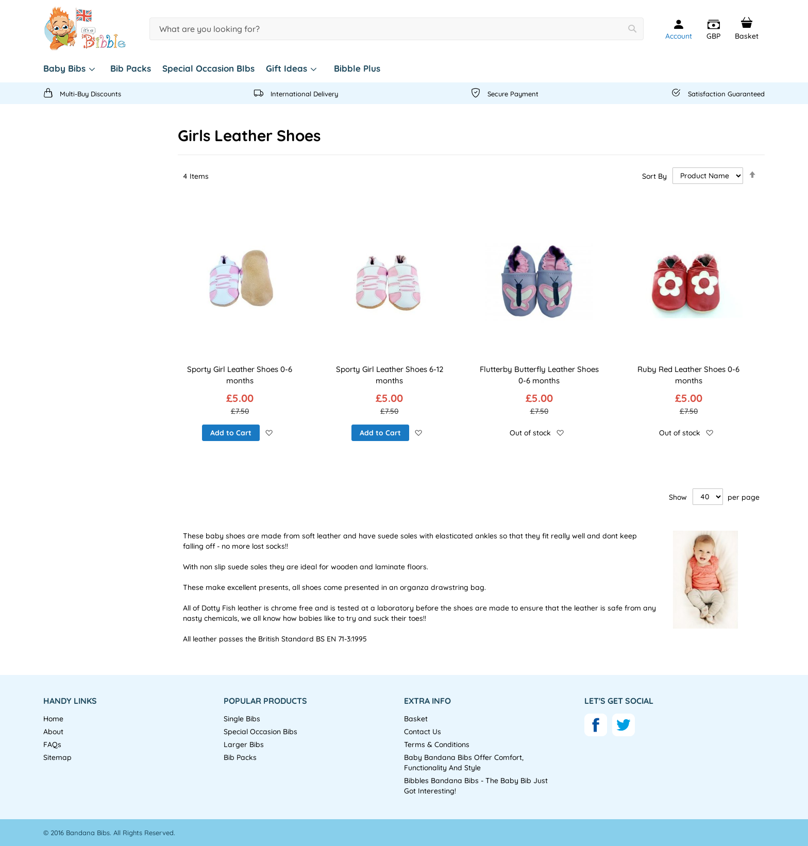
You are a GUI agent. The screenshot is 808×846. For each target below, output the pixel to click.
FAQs (52, 744)
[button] (713, 30)
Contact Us (422, 731)
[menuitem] (71, 68)
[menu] (404, 68)
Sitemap (57, 757)
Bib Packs (240, 757)
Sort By (654, 175)
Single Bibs (242, 718)
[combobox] (396, 29)
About (53, 731)
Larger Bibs (244, 744)
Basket (416, 718)
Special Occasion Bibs (260, 731)
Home (53, 718)
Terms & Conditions (436, 744)
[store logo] (84, 29)
